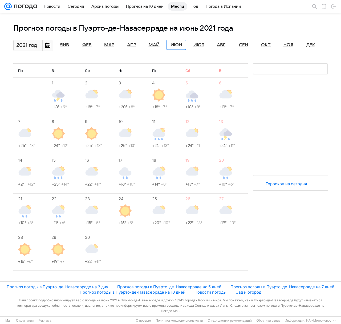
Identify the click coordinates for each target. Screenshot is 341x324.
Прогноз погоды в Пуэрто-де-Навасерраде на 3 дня (57, 286)
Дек (310, 45)
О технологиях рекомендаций (229, 320)
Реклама (44, 320)
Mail (8, 320)
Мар (109, 45)
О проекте (143, 320)
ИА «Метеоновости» (321, 320)
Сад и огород (248, 292)
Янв (64, 45)
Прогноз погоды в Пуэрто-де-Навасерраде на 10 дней (132, 292)
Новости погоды (210, 292)
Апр (131, 45)
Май (154, 45)
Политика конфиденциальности (179, 320)
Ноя (288, 45)
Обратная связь (268, 320)
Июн (176, 45)
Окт (266, 45)
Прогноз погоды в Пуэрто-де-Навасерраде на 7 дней (282, 286)
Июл (198, 45)
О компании (25, 320)
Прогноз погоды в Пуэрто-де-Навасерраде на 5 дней (169, 286)
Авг (221, 45)
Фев (87, 45)
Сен (243, 45)
